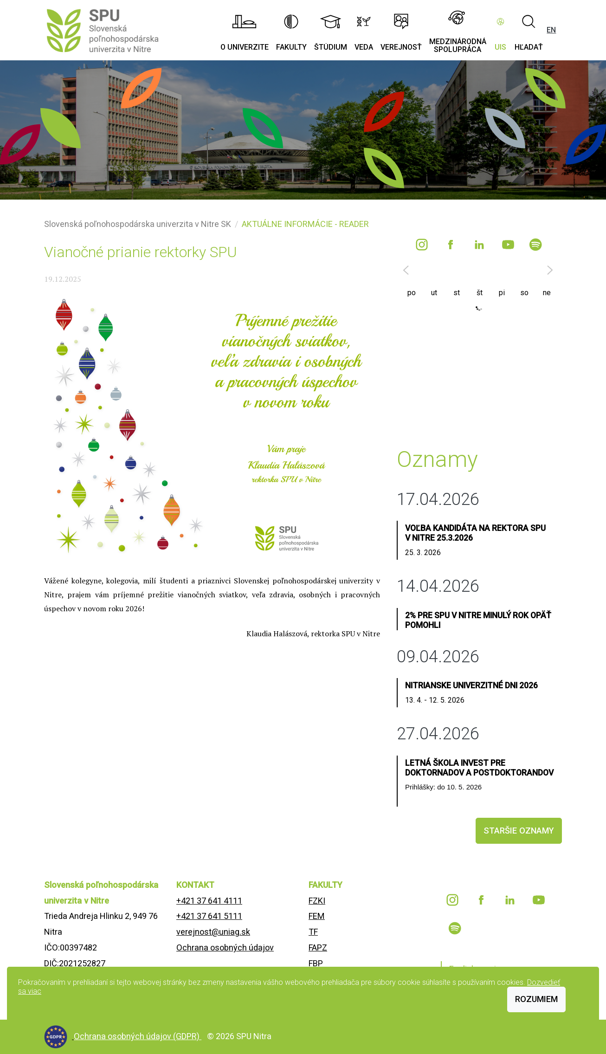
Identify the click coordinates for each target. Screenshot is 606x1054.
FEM (317, 916)
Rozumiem (536, 999)
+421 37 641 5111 (209, 916)
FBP (316, 963)
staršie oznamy (519, 830)
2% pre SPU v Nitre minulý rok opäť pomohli (478, 620)
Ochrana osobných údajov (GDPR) (137, 1036)
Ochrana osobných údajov (225, 947)
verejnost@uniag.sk (213, 932)
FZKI (317, 900)
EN (551, 30)
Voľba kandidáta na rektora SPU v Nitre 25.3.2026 (475, 533)
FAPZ (318, 947)
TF (313, 932)
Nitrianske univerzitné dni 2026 (471, 685)
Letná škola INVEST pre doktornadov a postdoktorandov (479, 767)
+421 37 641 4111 (209, 900)
